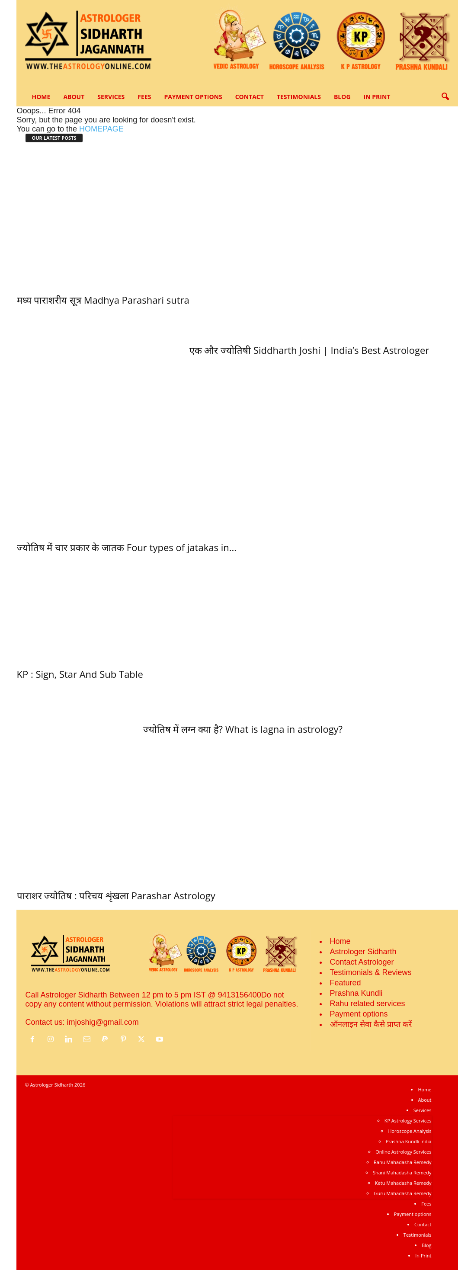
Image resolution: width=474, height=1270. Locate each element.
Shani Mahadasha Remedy (402, 1172)
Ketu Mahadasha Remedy (403, 1183)
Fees (144, 97)
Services (111, 97)
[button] (445, 96)
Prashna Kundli (356, 993)
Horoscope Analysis (409, 1131)
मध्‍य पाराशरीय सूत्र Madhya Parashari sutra (103, 299)
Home (41, 97)
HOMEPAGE (101, 129)
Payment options (193, 97)
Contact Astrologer (362, 962)
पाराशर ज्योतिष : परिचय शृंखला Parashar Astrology (116, 895)
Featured (345, 982)
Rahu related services (367, 1003)
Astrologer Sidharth (363, 951)
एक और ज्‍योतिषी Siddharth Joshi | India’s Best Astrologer (309, 349)
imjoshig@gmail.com (103, 1022)
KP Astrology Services (408, 1120)
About (73, 97)
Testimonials (299, 97)
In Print (377, 97)
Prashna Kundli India (409, 1141)
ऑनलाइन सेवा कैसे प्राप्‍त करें (371, 1024)
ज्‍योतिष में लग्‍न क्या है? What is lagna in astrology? (243, 728)
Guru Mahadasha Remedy (402, 1193)
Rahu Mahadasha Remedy (402, 1162)
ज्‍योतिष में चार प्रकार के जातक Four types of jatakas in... (127, 547)
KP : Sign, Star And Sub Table (80, 673)
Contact (249, 97)
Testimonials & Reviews (371, 972)
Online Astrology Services (403, 1151)
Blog (342, 97)
